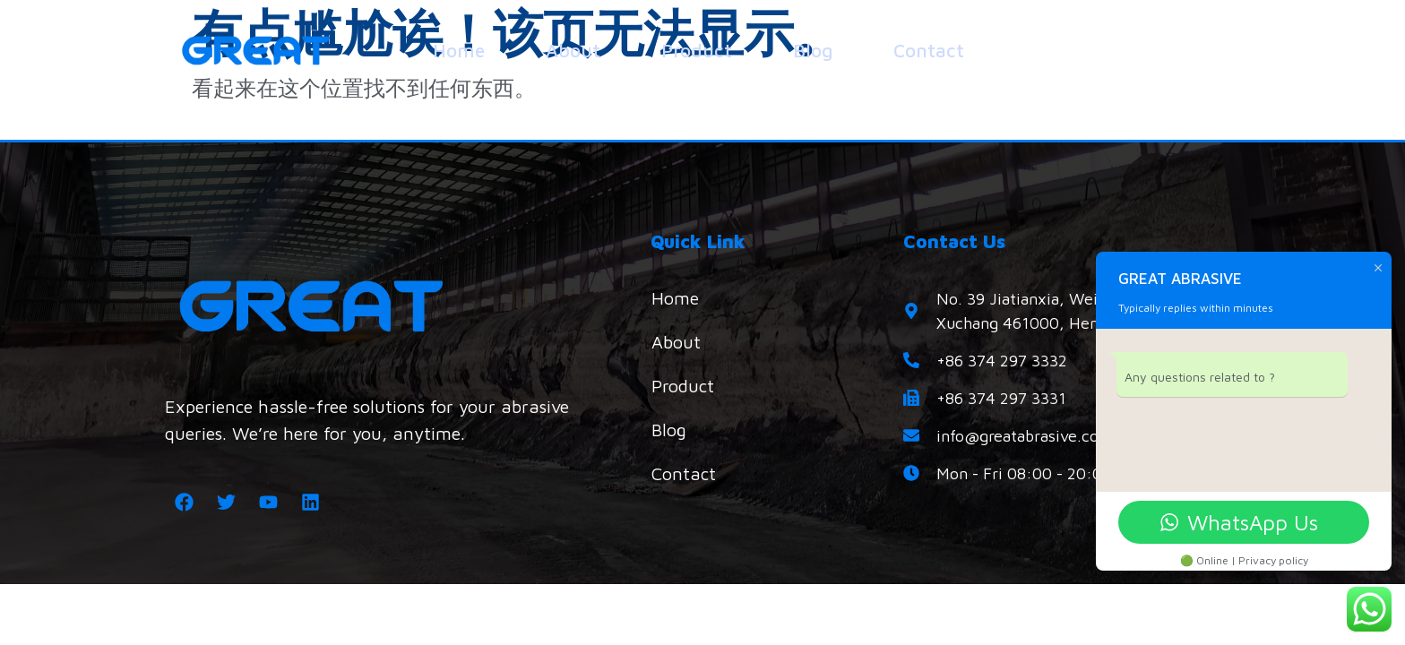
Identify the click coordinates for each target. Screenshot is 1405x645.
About (573, 50)
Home (459, 50)
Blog (812, 50)
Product (696, 50)
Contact (928, 50)
